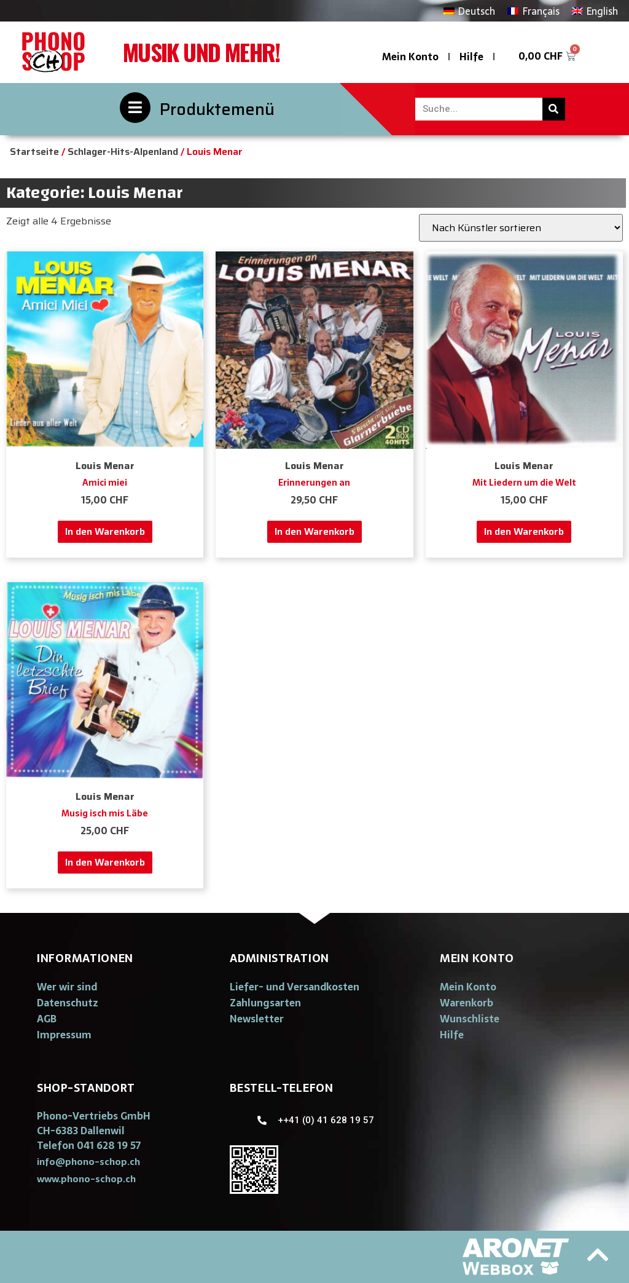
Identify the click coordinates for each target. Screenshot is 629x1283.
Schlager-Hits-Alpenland (123, 151)
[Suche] (553, 109)
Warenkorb (466, 1003)
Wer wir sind (67, 987)
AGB (47, 1019)
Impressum (64, 1035)
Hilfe (471, 57)
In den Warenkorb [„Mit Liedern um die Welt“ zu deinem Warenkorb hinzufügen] (524, 531)
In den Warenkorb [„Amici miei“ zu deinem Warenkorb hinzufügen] (105, 531)
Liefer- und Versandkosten (294, 987)
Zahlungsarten (265, 1003)
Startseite (34, 151)
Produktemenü (217, 109)
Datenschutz (67, 1003)
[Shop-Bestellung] (521, 228)
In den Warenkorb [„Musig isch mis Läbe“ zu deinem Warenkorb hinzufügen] (105, 862)
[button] (88, 1161)
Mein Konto (410, 57)
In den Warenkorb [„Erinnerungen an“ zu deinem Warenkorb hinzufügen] (314, 531)
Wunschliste (469, 1019)
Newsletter (257, 1019)
